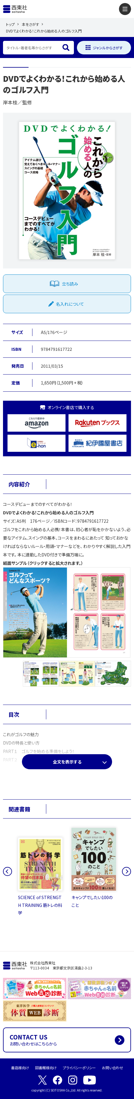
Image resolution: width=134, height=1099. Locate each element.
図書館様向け (46, 1067)
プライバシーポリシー (79, 1067)
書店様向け (20, 1067)
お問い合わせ (112, 1067)
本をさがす (30, 24)
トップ (10, 24)
